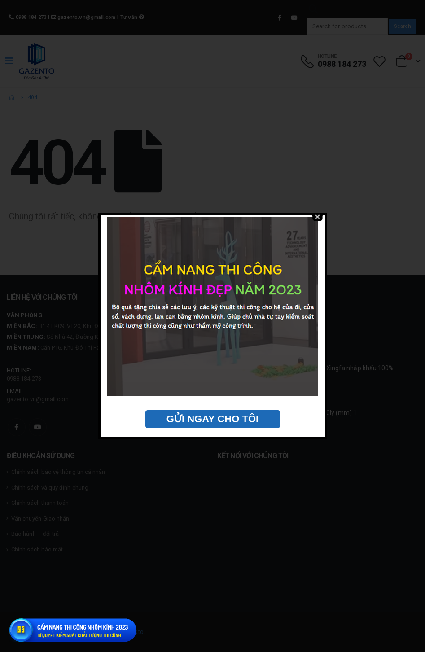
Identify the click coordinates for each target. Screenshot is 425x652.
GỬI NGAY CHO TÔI (212, 418)
